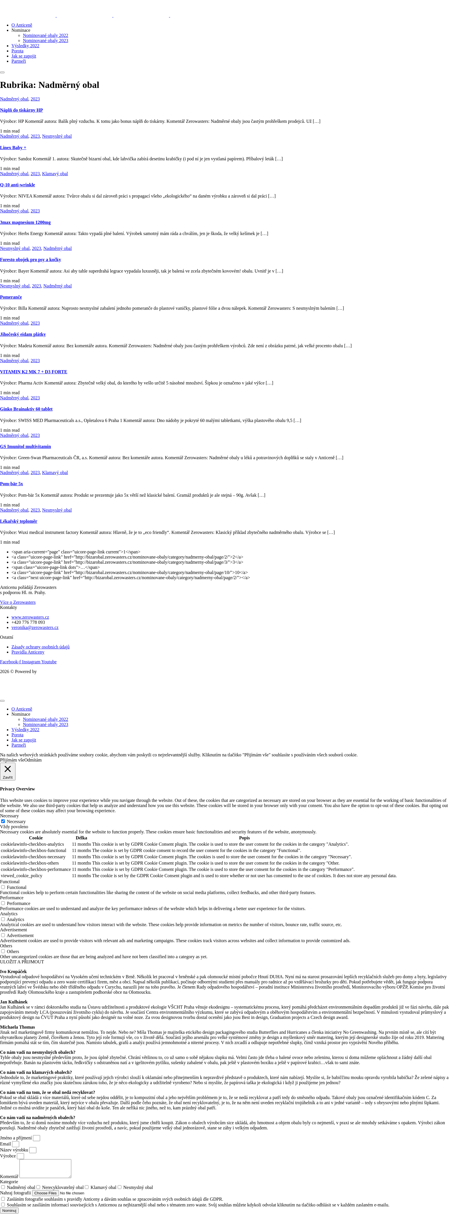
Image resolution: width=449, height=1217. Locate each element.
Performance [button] (11, 897)
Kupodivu (47, 671)
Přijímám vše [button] (12, 760)
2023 (35, 98)
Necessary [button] (9, 815)
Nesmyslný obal (57, 136)
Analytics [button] (8, 913)
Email (6, 1143)
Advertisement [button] (13, 929)
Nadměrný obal (14, 98)
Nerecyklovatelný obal (63, 1190)
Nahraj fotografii (16, 1196)
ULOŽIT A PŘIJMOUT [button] (22, 961)
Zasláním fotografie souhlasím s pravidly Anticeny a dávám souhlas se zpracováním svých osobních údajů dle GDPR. (115, 1202)
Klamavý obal (55, 173)
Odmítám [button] (33, 760)
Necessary (16, 821)
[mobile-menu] (2, 72)
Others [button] (6, 945)
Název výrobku (14, 1149)
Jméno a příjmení (16, 1137)
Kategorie (9, 1185)
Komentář (9, 1179)
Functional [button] (9, 881)
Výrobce (8, 1155)
